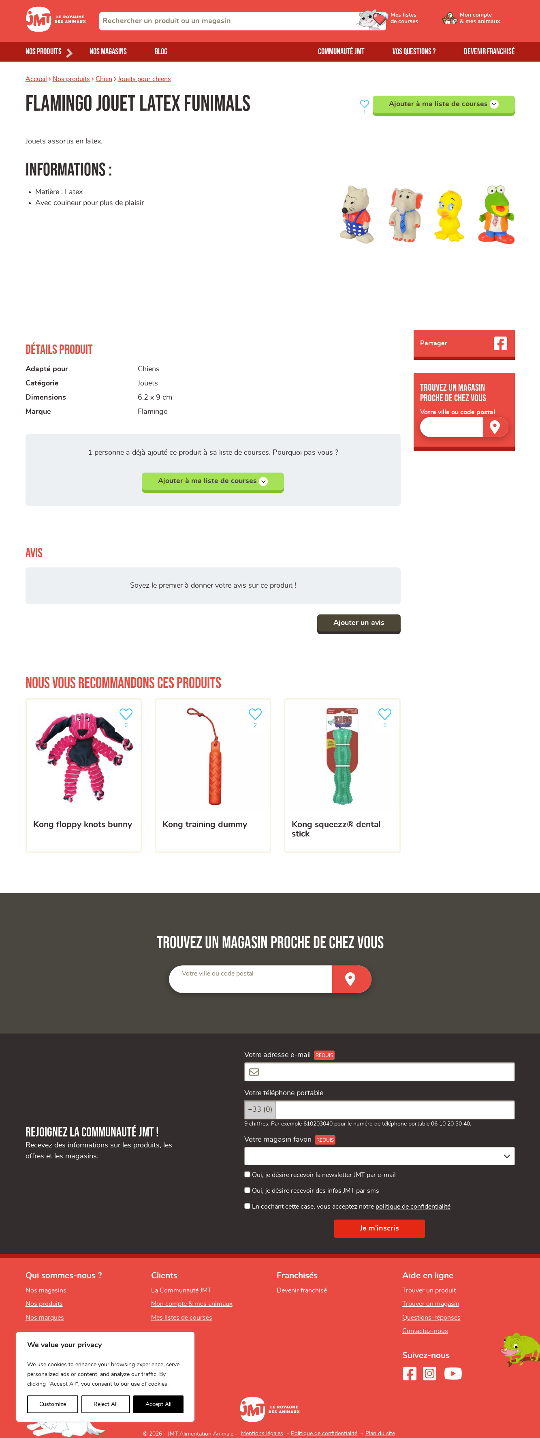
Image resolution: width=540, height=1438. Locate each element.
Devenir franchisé (489, 52)
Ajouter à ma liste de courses (444, 104)
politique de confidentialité (413, 1206)
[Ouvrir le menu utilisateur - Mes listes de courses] (426, 21)
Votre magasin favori (278, 1139)
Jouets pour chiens (144, 79)
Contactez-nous (425, 1331)
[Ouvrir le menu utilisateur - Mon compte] (487, 21)
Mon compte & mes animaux (192, 1304)
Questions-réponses (431, 1317)
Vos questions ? (414, 52)
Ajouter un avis (358, 623)
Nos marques (45, 1317)
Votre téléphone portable (283, 1093)
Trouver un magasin (430, 1304)
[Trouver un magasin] (495, 427)
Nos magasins (108, 52)
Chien (104, 79)
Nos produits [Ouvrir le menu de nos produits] (44, 52)
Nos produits (71, 79)
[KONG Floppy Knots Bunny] (84, 775)
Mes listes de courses (181, 1317)
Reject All (105, 1404)
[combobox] (242, 21)
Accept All (158, 1404)
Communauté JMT (341, 52)
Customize (52, 1404)
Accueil (36, 79)
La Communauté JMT (181, 1290)
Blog (161, 52)
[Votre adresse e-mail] (379, 1071)
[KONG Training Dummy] (213, 775)
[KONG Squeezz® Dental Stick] (342, 775)
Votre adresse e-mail (277, 1055)
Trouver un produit (429, 1290)
